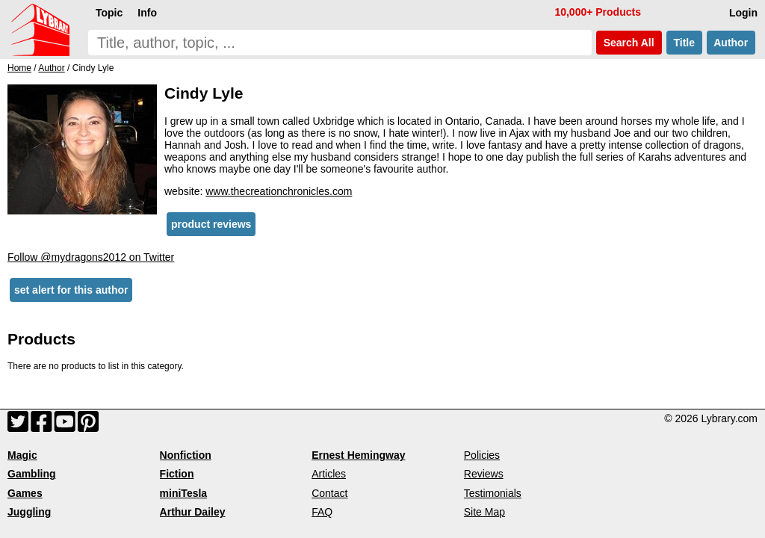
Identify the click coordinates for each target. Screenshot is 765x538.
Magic (22, 455)
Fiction (177, 474)
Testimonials (492, 493)
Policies (482, 455)
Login (743, 13)
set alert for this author (71, 290)
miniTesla (184, 493)
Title (684, 43)
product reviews (211, 224)
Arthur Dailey (193, 512)
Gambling (31, 474)
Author (731, 43)
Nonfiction (185, 455)
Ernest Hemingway (358, 455)
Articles (329, 474)
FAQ (322, 512)
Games (25, 493)
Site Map (484, 512)
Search (629, 43)
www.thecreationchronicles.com (278, 191)
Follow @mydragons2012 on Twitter (90, 257)
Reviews (484, 474)
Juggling (29, 512)
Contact (329, 493)
